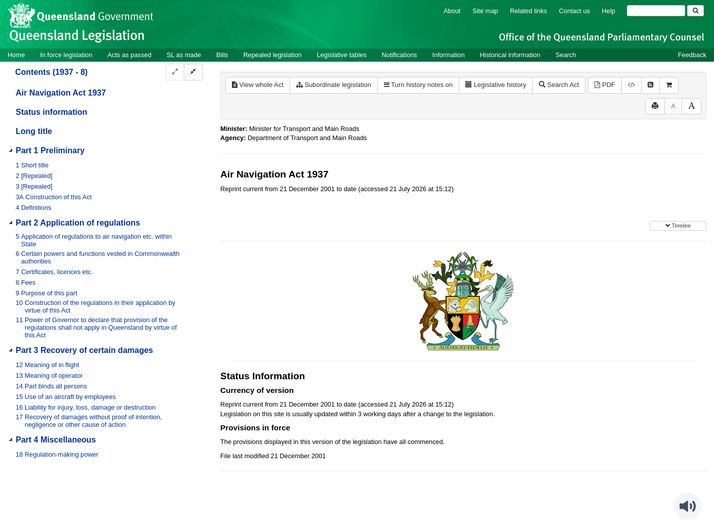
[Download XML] (631, 85)
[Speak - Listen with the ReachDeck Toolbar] (687, 506)
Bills (222, 55)
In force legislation (66, 55)
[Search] (656, 10)
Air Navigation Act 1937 (61, 92)
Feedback (692, 55)
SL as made (184, 55)
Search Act (559, 84)
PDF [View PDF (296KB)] (604, 84)
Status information (51, 112)
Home (16, 55)
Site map (485, 11)
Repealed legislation (272, 55)
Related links (528, 11)
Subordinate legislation (333, 84)
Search (566, 55)
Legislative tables (342, 55)
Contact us (574, 11)
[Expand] (175, 72)
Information (448, 55)
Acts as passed (129, 55)
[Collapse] (193, 72)
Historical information (510, 55)
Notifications (399, 55)
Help (608, 11)
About (452, 11)
